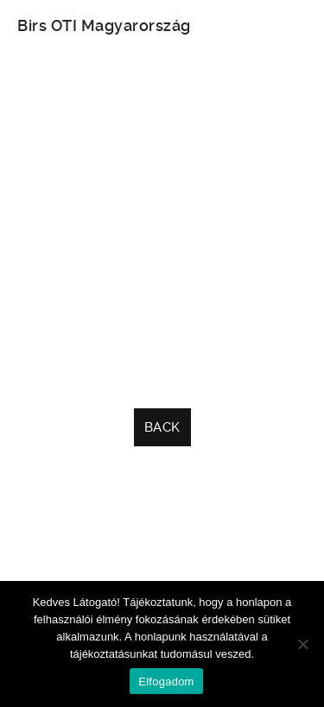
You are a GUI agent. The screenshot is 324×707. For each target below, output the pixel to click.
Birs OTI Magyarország (104, 25)
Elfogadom (166, 681)
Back (162, 427)
